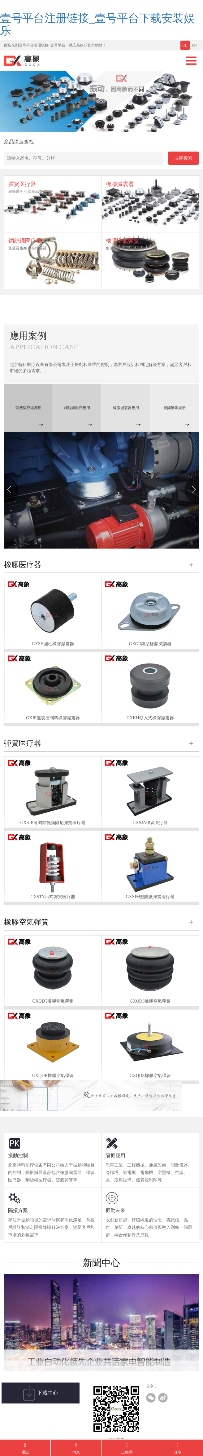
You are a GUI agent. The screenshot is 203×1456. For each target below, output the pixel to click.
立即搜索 (183, 158)
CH (185, 45)
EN (194, 45)
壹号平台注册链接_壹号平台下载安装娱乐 (97, 24)
